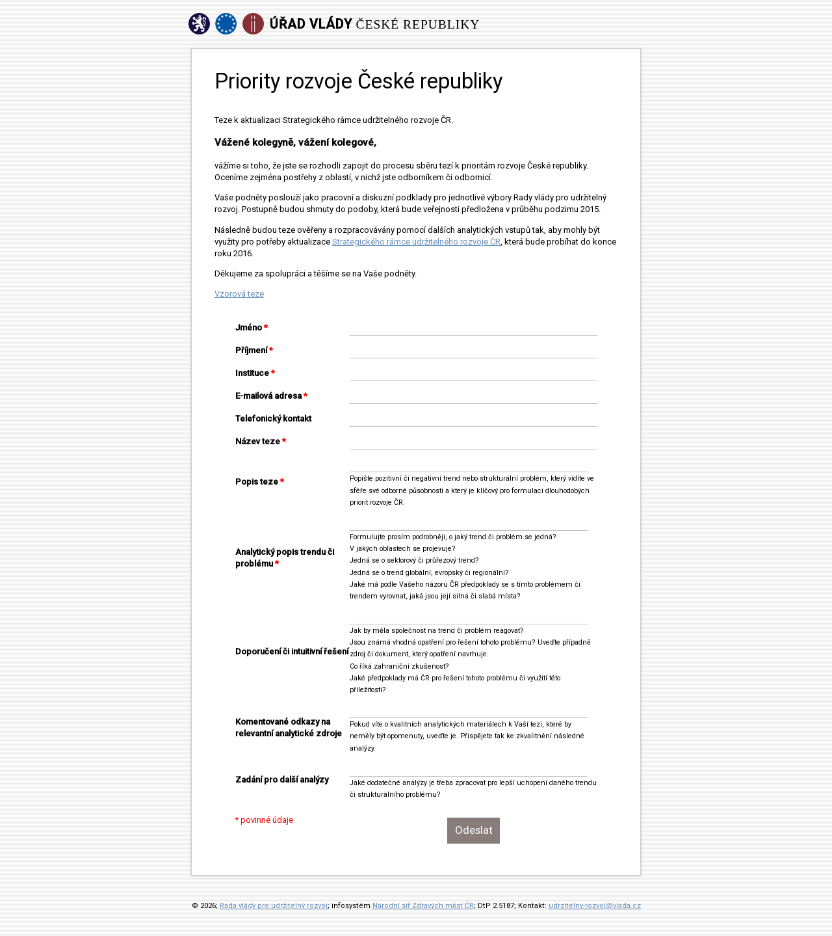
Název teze (257, 441)
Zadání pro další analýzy (281, 779)
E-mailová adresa (268, 396)
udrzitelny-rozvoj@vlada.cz (595, 906)
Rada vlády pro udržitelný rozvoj (274, 906)
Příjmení (251, 350)
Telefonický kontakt (273, 418)
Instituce (252, 373)
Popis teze (256, 482)
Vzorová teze (239, 294)
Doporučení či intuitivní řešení (291, 651)
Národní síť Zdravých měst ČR (423, 906)
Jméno (248, 327)
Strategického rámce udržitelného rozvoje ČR (416, 242)
